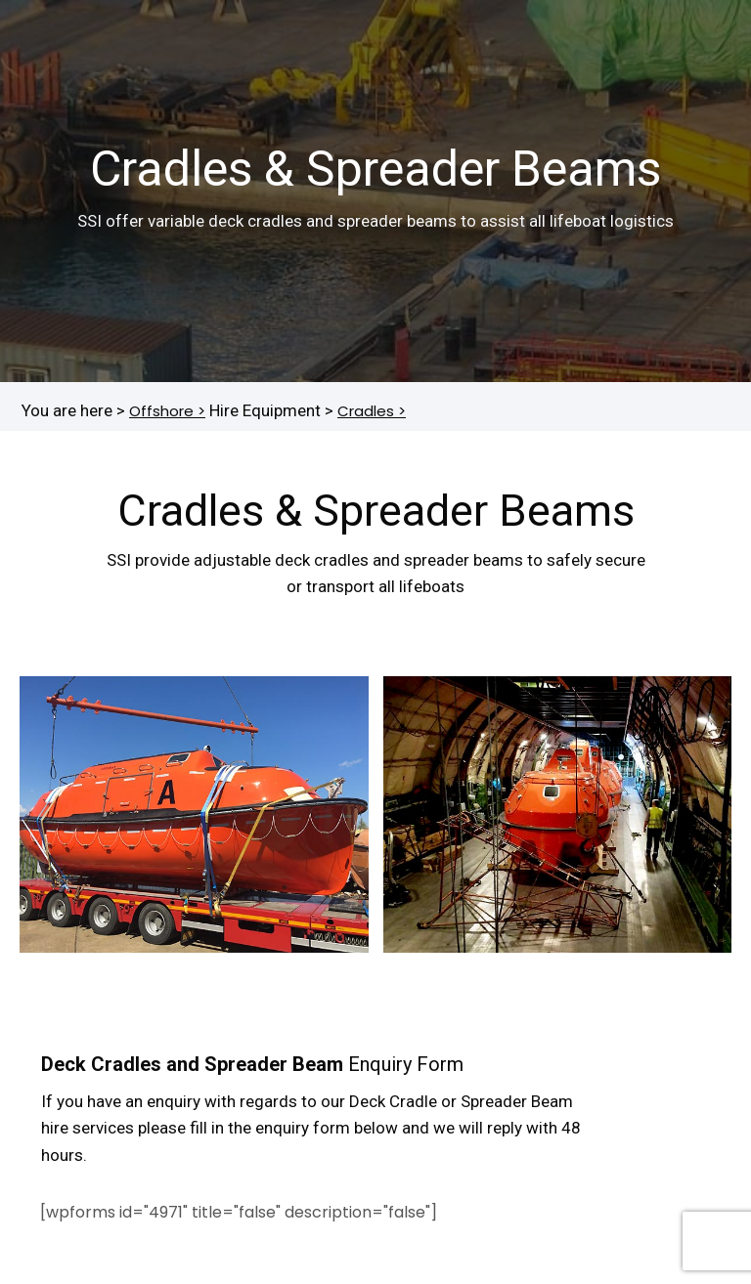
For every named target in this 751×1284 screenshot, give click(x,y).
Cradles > (371, 411)
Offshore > (167, 411)
